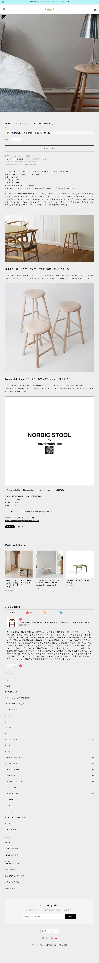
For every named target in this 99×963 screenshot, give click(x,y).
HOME (8, 842)
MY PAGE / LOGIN (14, 863)
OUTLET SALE (11, 692)
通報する (21, 527)
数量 (6, 139)
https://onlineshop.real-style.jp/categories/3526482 (36, 511)
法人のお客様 (10, 888)
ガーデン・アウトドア (13, 758)
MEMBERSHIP (11, 861)
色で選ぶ (8, 823)
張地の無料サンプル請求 (14, 876)
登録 (70, 916)
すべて (13, 613)
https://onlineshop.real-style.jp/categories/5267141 (43, 490)
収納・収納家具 (18, 740)
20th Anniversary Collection (17, 817)
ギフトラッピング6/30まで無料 (17, 698)
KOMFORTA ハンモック (14, 704)
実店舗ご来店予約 (12, 882)
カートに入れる (49, 148)
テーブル (8, 728)
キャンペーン (10, 680)
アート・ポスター (18, 769)
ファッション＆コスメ (13, 781)
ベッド (7, 734)
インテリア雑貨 (17, 764)
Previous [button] (2, 62)
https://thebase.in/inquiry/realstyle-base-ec (22, 521)
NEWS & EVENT (11, 855)
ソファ (12, 716)
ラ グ (7, 746)
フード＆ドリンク (12, 793)
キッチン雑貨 (17, 775)
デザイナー (9, 811)
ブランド (8, 805)
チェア (8, 722)
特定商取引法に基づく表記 (53, 945)
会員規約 (65, 945)
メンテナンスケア (12, 787)
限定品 (7, 686)
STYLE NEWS (10, 829)
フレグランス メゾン (13, 710)
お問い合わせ (10, 869)
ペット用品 (9, 799)
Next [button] (96, 62)
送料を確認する (30, 164)
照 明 (7, 752)
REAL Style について (13, 849)
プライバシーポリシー (38, 945)
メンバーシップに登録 (15, 159)
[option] (49, 62)
